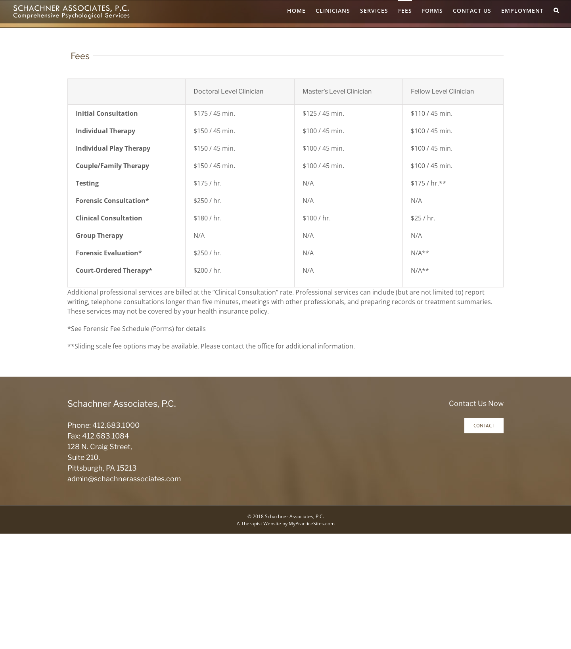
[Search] (556, 10)
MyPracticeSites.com (312, 523)
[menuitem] (301, 10)
